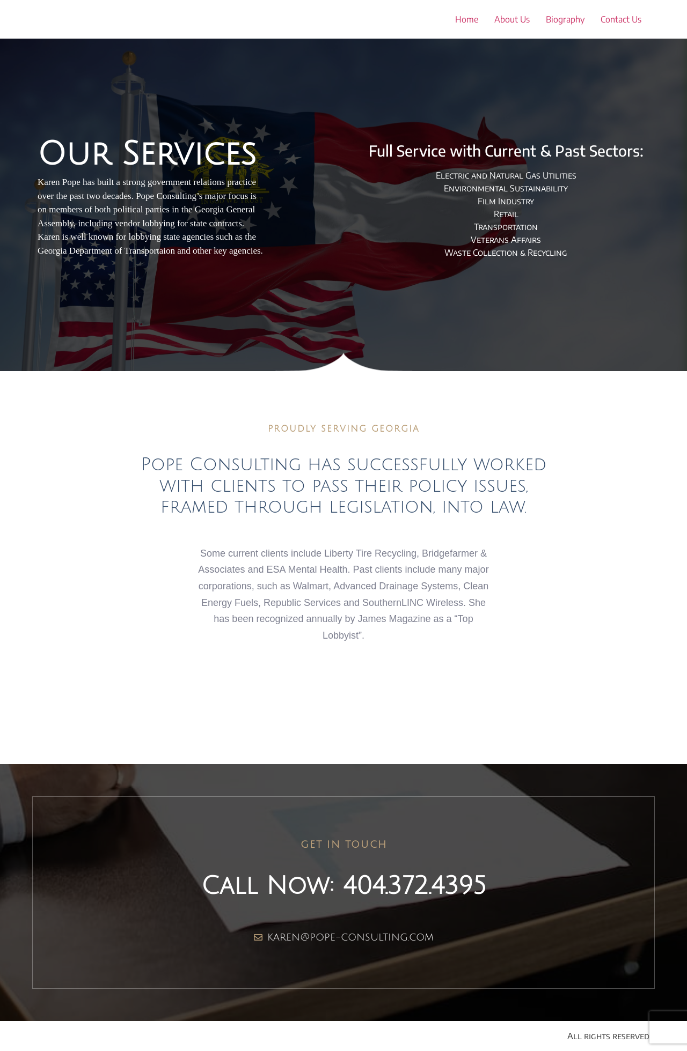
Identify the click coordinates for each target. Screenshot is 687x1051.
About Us (512, 19)
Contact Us (621, 19)
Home (466, 19)
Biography (565, 19)
